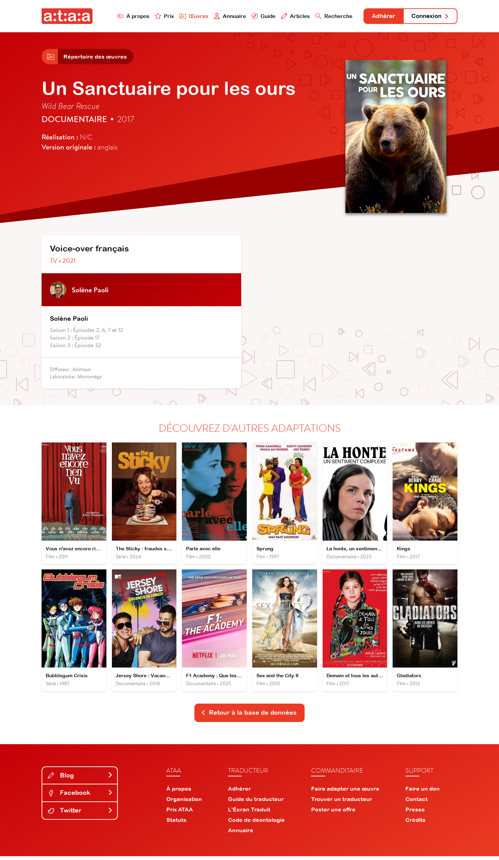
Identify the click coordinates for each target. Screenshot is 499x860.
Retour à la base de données (249, 716)
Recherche (327, 16)
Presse (415, 813)
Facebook (80, 796)
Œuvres (186, 16)
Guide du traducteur (256, 803)
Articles (288, 16)
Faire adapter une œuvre (345, 792)
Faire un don (422, 792)
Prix (156, 16)
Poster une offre (333, 813)
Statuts (176, 823)
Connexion (429, 16)
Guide (256, 16)
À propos (125, 16)
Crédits (415, 823)
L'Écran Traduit (249, 813)
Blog (80, 779)
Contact (416, 803)
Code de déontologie (256, 823)
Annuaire (222, 16)
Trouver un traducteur (341, 803)
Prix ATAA (179, 813)
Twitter (80, 814)
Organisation (184, 803)
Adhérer (378, 16)
